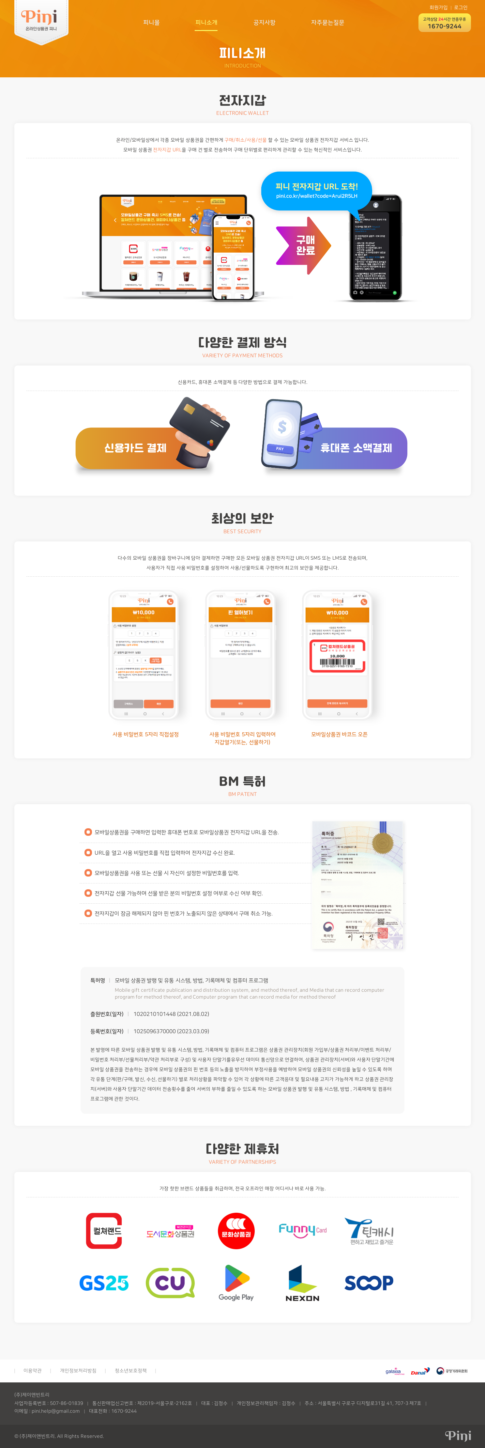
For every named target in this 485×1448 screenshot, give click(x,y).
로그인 (461, 7)
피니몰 (150, 22)
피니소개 (206, 22)
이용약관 (32, 1371)
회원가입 (439, 7)
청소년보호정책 (131, 1371)
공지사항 (264, 22)
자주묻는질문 (327, 22)
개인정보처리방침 (78, 1371)
